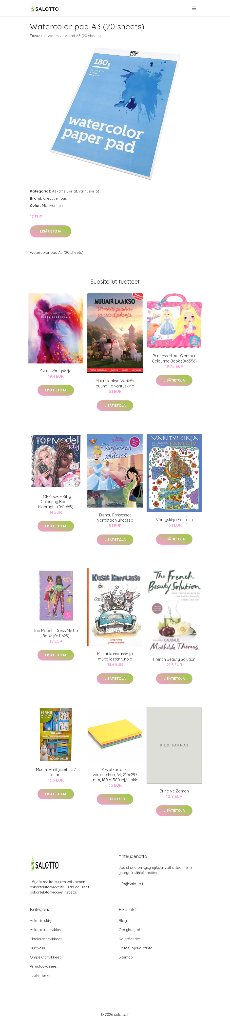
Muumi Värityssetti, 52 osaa (56, 772)
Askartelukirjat (64, 191)
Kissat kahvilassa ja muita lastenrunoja (115, 656)
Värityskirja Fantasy (174, 519)
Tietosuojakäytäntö (136, 948)
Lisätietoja (50, 231)
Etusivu (36, 35)
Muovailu (37, 948)
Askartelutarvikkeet (47, 929)
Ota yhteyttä (129, 929)
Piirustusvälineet (44, 966)
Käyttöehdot (129, 939)
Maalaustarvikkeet (46, 939)
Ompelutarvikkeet (45, 957)
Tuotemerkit (40, 975)
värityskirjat (89, 191)
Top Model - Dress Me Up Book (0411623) (56, 633)
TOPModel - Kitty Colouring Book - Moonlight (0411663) (55, 501)
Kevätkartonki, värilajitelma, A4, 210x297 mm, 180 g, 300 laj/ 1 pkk (115, 774)
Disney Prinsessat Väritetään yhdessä (115, 517)
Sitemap (126, 957)
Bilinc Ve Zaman (174, 791)
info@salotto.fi (131, 883)
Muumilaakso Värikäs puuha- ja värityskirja (115, 383)
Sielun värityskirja (56, 370)
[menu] (194, 8)
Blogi (123, 920)
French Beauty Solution (174, 659)
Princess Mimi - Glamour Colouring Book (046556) (174, 358)
